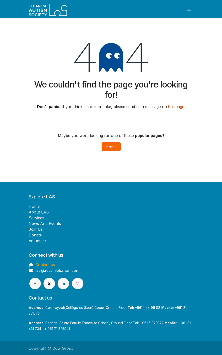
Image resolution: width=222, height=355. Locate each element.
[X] (49, 283)
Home (111, 146)
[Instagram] (77, 283)
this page (176, 106)
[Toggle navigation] (189, 9)
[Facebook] (35, 283)
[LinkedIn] (63, 283)
